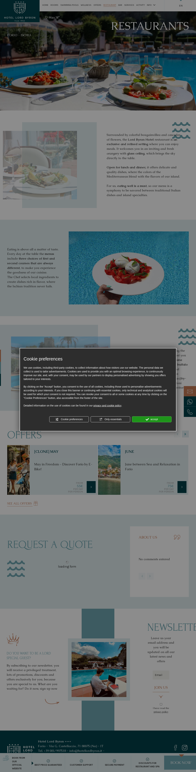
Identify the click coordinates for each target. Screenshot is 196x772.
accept (152, 419)
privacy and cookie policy (107, 405)
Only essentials (110, 419)
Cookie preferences (69, 419)
